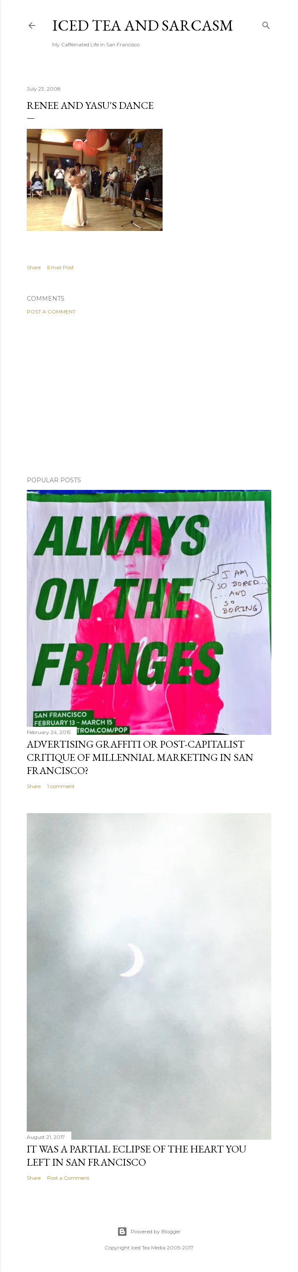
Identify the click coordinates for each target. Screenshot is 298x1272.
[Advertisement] (149, 395)
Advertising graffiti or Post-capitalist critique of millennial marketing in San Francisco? (140, 757)
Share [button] (34, 267)
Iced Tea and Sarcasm (142, 25)
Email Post (60, 267)
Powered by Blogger (149, 1231)
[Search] (266, 23)
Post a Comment (51, 311)
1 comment (61, 786)
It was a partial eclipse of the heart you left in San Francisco (136, 1155)
